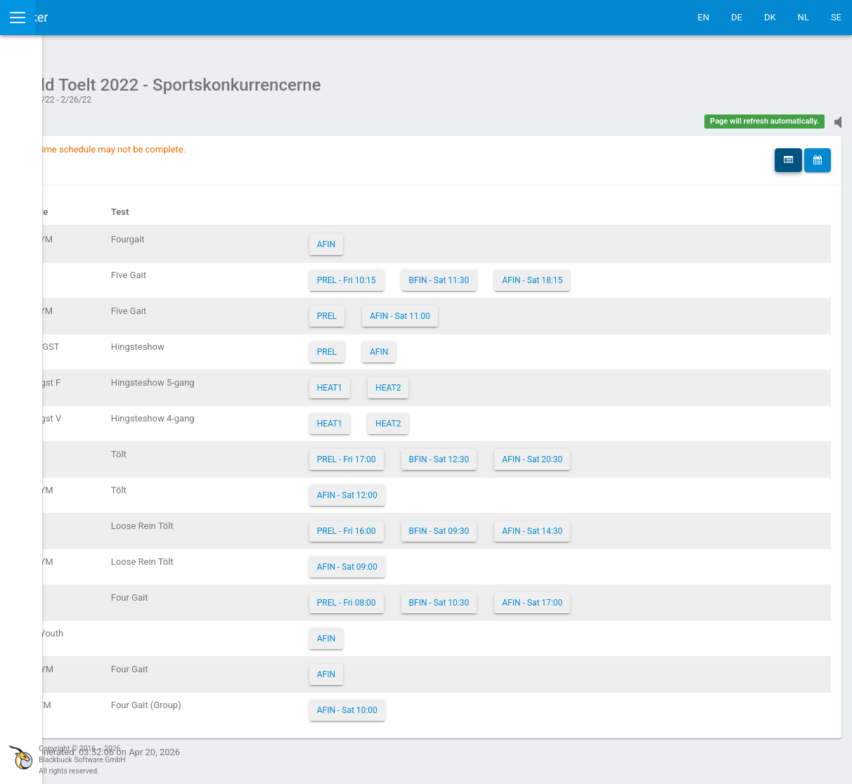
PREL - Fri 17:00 (453, 452)
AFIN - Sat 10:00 (454, 703)
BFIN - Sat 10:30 (545, 596)
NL (803, 17)
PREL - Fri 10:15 (453, 273)
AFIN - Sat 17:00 (639, 596)
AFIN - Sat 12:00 (454, 488)
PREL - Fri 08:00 (453, 596)
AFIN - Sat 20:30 (639, 452)
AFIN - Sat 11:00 (507, 309)
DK (770, 17)
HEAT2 (495, 381)
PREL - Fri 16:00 (453, 524)
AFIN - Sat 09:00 (454, 560)
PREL (434, 309)
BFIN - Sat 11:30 (545, 273)
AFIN (433, 237)
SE (836, 17)
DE (736, 17)
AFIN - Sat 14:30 (639, 524)
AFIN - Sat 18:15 (639, 273)
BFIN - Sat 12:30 (545, 452)
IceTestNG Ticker (78, 17)
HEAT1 (436, 381)
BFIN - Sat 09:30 (545, 524)
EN (703, 17)
